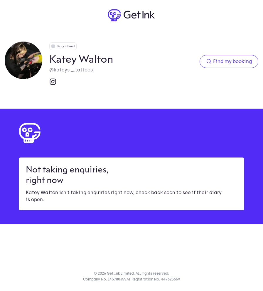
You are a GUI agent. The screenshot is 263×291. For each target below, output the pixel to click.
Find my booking (229, 61)
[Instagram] (52, 81)
